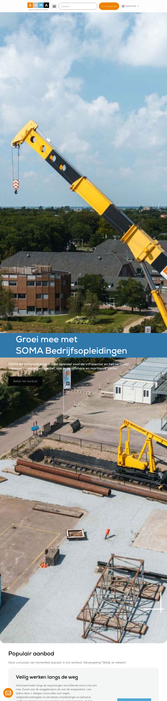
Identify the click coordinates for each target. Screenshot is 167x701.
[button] (54, 6)
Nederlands (129, 6)
